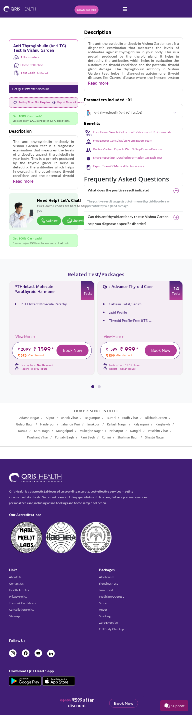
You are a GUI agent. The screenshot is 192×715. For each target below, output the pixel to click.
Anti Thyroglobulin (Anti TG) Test (115, 112)
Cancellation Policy (21, 609)
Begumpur (92, 418)
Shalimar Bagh (128, 437)
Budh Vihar (130, 418)
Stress (103, 603)
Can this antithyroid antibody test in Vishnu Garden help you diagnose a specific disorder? (128, 220)
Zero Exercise (108, 622)
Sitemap (14, 616)
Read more (23, 181)
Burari (111, 418)
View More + (26, 336)
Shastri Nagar (154, 437)
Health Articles (19, 590)
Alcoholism (106, 577)
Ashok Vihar (69, 418)
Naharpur (117, 431)
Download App (86, 10)
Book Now (72, 350)
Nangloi (135, 431)
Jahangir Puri (71, 424)
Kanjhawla (163, 424)
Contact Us (16, 583)
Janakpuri (93, 424)
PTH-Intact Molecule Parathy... (44, 304)
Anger (103, 609)
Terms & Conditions (22, 603)
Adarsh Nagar (29, 418)
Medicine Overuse (111, 596)
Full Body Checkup (111, 629)
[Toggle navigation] (125, 11)
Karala (22, 431)
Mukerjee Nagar (91, 431)
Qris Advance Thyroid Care (127, 286)
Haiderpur (47, 424)
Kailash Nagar (117, 424)
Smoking (104, 616)
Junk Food (106, 590)
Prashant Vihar (37, 437)
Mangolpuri (64, 431)
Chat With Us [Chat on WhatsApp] (78, 220)
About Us (15, 577)
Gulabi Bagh (25, 424)
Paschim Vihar (158, 431)
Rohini (106, 437)
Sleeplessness (108, 583)
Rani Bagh (87, 437)
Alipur (50, 418)
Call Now (49, 220)
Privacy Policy (18, 596)
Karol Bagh (42, 431)
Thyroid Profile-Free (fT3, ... (130, 320)
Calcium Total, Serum (125, 304)
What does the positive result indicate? (118, 190)
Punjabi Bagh (64, 437)
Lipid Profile (118, 312)
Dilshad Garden (156, 418)
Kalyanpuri (141, 424)
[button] (93, 383)
